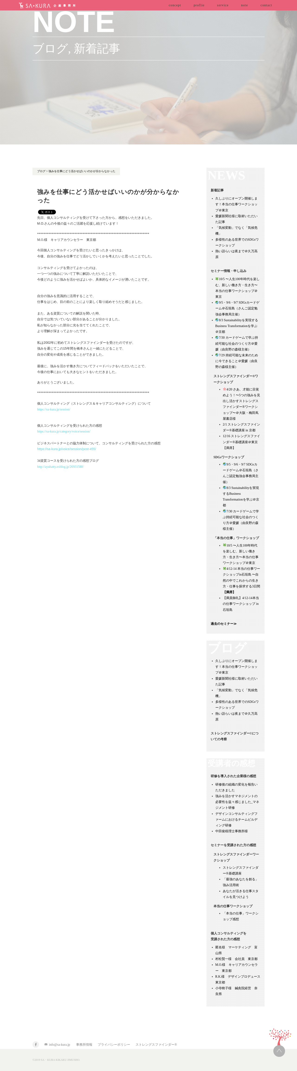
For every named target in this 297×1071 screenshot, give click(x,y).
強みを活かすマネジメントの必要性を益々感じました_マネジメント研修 (237, 801)
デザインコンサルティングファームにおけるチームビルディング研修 (236, 819)
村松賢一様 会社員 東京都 (236, 959)
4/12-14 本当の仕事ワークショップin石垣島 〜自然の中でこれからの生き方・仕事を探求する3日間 (241, 580)
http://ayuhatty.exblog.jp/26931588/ (60, 466)
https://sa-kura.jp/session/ (53, 409)
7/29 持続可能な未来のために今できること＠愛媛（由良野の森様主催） (236, 361)
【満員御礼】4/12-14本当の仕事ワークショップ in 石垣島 (241, 603)
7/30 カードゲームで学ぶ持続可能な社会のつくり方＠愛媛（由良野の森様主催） (236, 343)
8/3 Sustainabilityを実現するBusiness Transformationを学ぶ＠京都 (236, 326)
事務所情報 (84, 1044)
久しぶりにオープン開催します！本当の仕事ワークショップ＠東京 (236, 204)
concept (175, 5)
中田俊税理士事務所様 (231, 831)
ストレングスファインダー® (156, 1044)
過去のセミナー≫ (224, 624)
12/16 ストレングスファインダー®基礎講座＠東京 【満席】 (242, 441)
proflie (199, 5)
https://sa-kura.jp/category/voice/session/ (63, 431)
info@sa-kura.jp (59, 1044)
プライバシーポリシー (114, 1044)
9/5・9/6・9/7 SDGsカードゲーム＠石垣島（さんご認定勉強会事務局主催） (237, 308)
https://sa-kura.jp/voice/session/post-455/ (66, 449)
